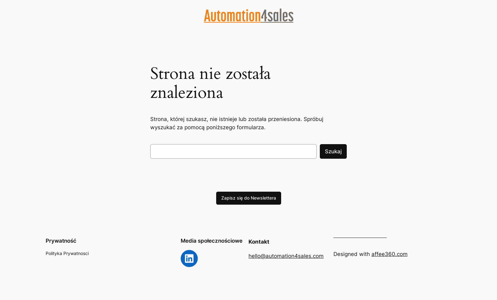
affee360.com (389, 254)
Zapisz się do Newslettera (248, 198)
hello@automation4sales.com (286, 256)
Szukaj (333, 151)
